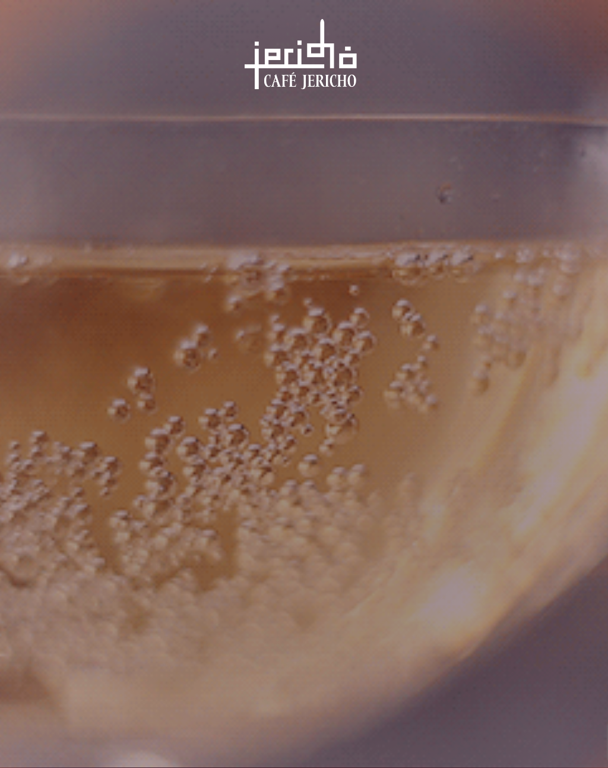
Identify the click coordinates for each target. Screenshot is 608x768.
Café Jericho (302, 62)
